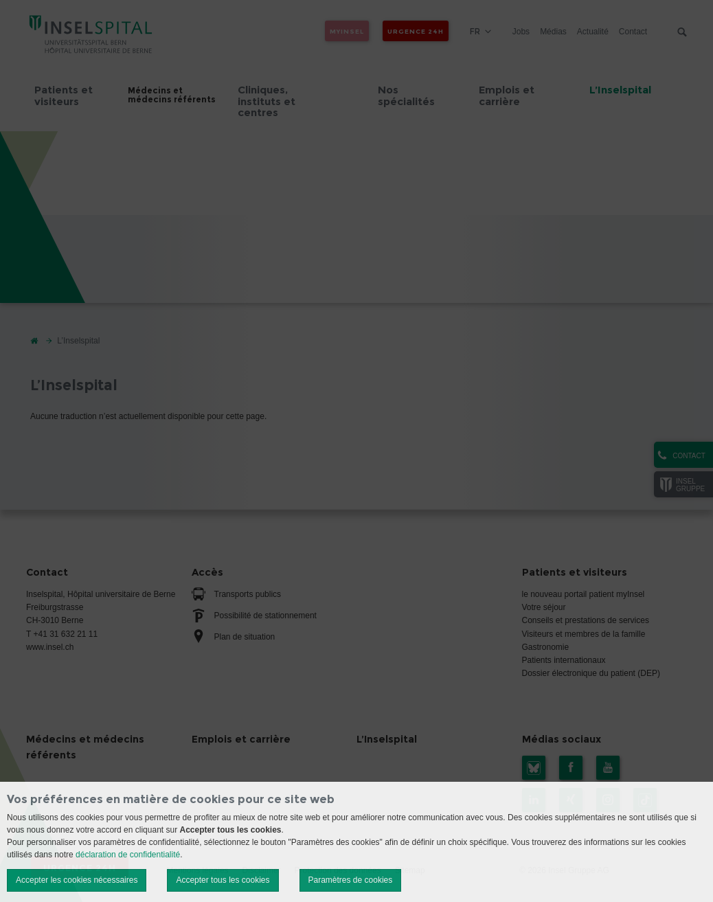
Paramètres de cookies (350, 880)
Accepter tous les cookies (222, 880)
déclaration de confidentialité (128, 854)
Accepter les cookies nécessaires (76, 880)
